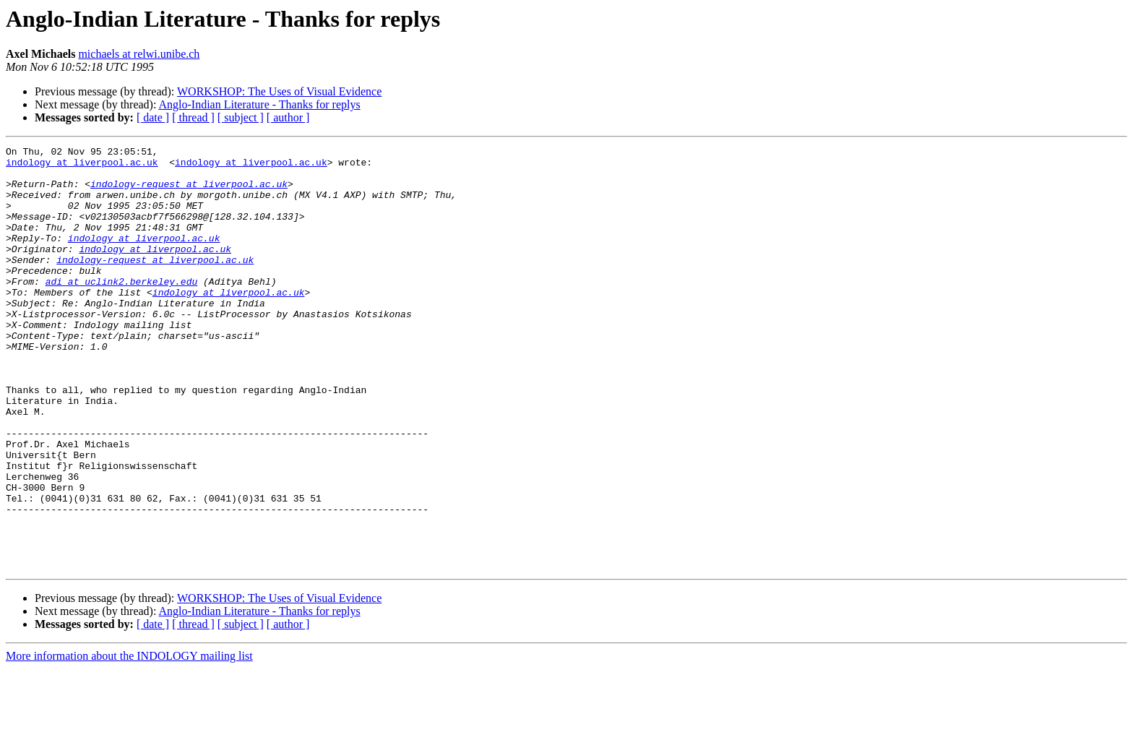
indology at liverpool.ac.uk (82, 166)
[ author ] (288, 117)
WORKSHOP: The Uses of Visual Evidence (279, 91)
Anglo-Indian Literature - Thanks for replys (260, 104)
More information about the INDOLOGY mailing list (129, 740)
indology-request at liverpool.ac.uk (189, 192)
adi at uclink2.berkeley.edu (122, 309)
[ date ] (153, 117)
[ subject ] (240, 117)
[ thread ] (193, 117)
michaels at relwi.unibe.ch (138, 54)
